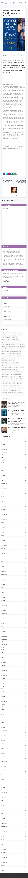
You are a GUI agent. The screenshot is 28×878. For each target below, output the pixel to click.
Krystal (8, 15)
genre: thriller (20, 376)
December (14, 449)
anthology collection (17, 332)
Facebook (5, 280)
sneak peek (4, 392)
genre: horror (17, 358)
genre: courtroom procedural (8, 346)
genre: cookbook (20, 344)
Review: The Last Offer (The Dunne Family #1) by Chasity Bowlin (17, 428)
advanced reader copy (7, 332)
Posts (6, 290)
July (14, 462)
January (14, 447)
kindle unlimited (19, 378)
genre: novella (5, 365)
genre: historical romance (7, 358)
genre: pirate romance (7, 367)
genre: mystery (16, 362)
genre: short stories (18, 372)
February (14, 444)
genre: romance (16, 369)
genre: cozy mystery (20, 346)
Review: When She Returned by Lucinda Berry (16, 411)
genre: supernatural (17, 374)
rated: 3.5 (19, 385)
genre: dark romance (6, 349)
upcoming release (6, 395)
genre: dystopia (5, 351)
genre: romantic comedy (7, 372)
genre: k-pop (5, 360)
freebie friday (14, 337)
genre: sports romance (7, 374)
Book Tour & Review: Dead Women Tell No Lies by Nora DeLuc (17, 402)
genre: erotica (5, 353)
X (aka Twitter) (6, 281)
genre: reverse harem (6, 369)
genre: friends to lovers (7, 355)
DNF (4, 301)
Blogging (11, 876)
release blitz (18, 390)
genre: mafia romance (6, 362)
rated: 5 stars (7, 321)
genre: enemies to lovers (15, 351)
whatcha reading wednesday (17, 395)
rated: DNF (11, 390)
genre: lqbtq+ (12, 360)
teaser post (20, 392)
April (14, 439)
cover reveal (20, 335)
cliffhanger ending (12, 335)
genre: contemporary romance (8, 344)
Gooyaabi (22, 876)
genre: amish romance (7, 339)
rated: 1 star (6, 303)
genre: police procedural (18, 367)
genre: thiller (13, 376)
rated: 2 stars (7, 306)
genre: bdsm (16, 339)
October (14, 454)
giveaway (13, 378)
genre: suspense (5, 376)
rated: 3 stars (7, 311)
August (14, 460)
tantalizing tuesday (12, 392)
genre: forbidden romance (15, 353)
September (14, 457)
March (14, 441)
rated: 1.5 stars (12, 383)
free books (7, 337)
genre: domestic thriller (17, 349)
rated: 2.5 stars (7, 308)
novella (3, 381)
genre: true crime (5, 378)
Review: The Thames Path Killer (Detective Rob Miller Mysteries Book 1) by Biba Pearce (16, 420)
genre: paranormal (14, 365)
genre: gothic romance (18, 355)
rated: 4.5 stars (7, 319)
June (14, 465)
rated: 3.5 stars (7, 314)
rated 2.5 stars (18, 381)
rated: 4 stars (7, 316)
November (14, 452)
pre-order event (10, 381)
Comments (7, 292)
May (14, 467)
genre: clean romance (17, 342)
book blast (4, 335)
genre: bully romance (6, 342)
